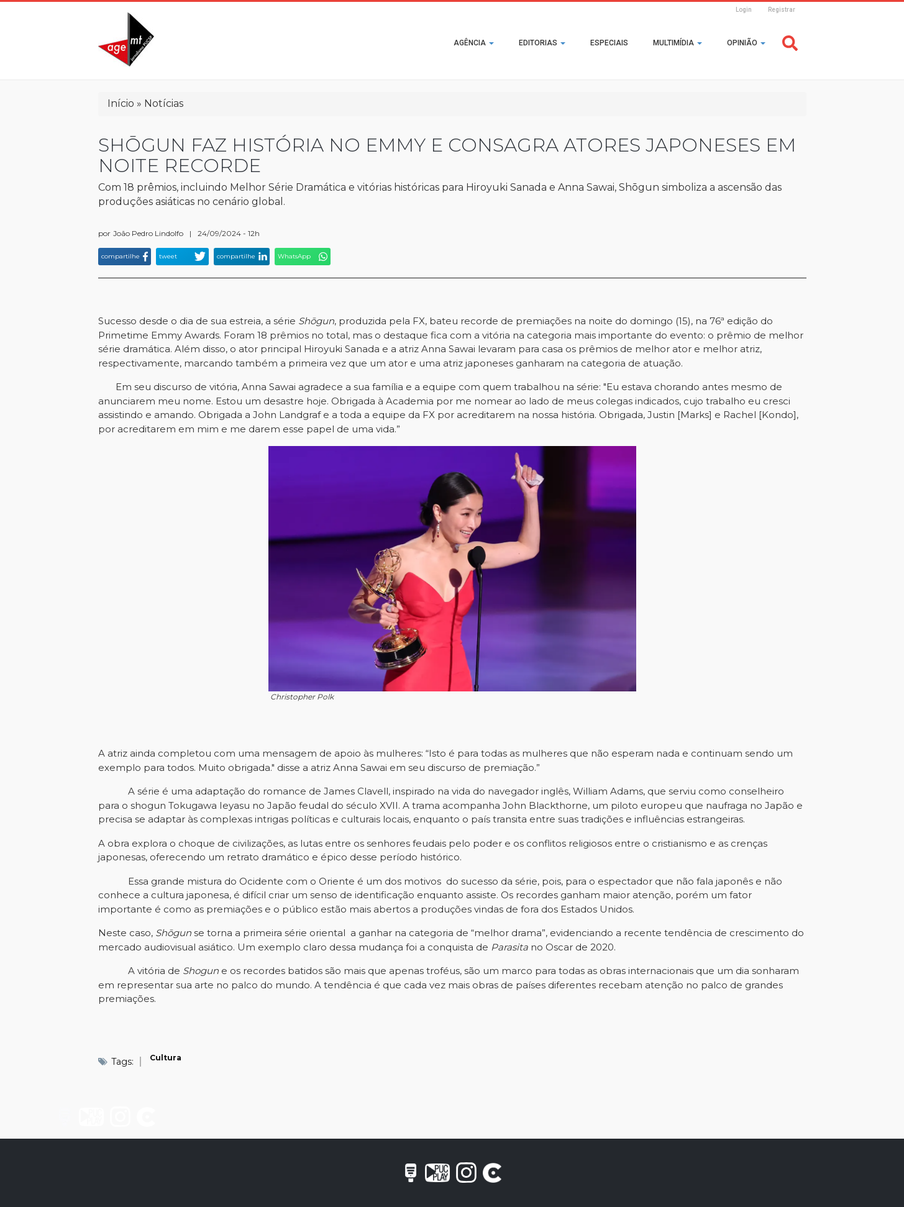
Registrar (781, 9)
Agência (474, 43)
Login (744, 9)
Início (120, 103)
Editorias (542, 43)
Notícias (163, 103)
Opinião (746, 43)
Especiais (609, 43)
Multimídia (677, 43)
